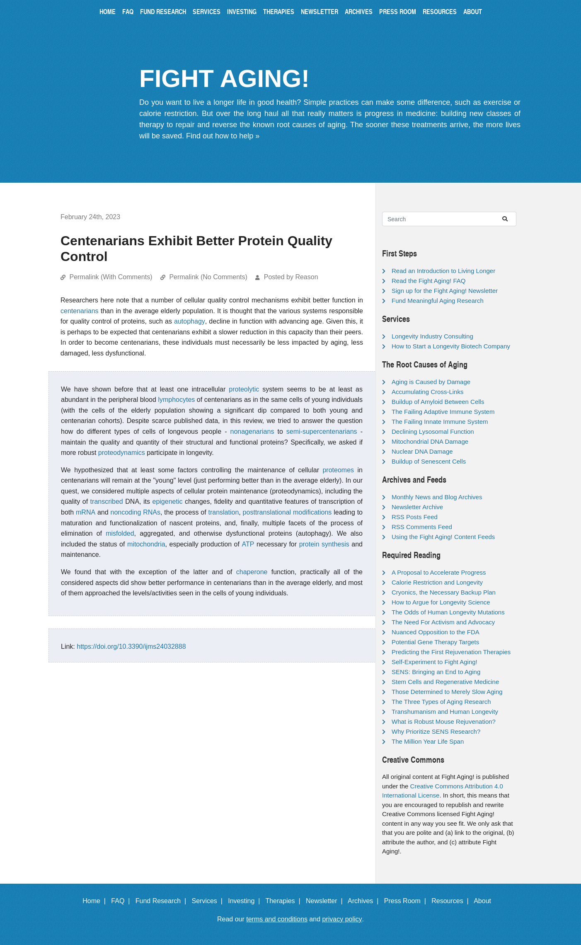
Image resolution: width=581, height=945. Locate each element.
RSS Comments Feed (422, 526)
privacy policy (342, 919)
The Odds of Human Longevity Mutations (448, 612)
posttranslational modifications (287, 512)
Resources (440, 11)
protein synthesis (324, 544)
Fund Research (163, 11)
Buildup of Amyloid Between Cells (438, 401)
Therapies (278, 11)
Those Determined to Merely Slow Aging (447, 691)
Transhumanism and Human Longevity (445, 711)
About (472, 11)
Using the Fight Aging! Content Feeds (443, 536)
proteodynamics (121, 452)
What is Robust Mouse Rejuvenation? (444, 721)
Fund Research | (163, 900)
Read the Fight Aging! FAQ (428, 280)
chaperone (252, 571)
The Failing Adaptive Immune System (443, 411)
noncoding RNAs (135, 512)
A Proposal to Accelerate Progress (439, 572)
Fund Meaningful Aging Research (438, 300)
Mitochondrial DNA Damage (430, 441)
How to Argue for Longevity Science (441, 602)
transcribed (106, 501)
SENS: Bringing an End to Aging (436, 671)
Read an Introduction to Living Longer (443, 270)
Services (206, 11)
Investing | (246, 900)
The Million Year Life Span (428, 741)
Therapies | (284, 900)
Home (107, 11)
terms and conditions (276, 919)
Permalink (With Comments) (110, 276)
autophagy (189, 321)
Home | (95, 900)
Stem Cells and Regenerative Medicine (445, 681)
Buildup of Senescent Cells (429, 461)
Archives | (365, 900)
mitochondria (146, 544)
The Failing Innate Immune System (440, 421)
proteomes (338, 470)
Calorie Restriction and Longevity (437, 582)
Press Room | (407, 900)
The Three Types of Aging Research (441, 701)
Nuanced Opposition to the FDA (435, 632)
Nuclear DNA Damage (422, 451)
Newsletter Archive (417, 506)
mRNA (85, 512)
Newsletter (319, 11)
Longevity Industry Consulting (432, 336)
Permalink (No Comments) (208, 276)
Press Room (397, 11)
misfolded (120, 533)
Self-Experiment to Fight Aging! (434, 661)
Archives (359, 11)
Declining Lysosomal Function (433, 431)
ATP (248, 544)
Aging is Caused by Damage (431, 381)
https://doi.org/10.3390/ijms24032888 (131, 646)
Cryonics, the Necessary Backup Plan (444, 592)
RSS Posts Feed (415, 516)
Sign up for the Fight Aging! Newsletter (445, 290)
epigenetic (168, 501)
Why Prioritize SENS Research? (436, 731)
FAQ (127, 11)
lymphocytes (176, 399)
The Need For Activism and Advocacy (443, 622)
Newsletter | (326, 900)
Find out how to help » (222, 136)
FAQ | (122, 900)
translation (223, 512)
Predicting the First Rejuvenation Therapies (451, 651)
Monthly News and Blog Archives (437, 496)
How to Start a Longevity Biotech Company (451, 346)
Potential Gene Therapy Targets (435, 641)
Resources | (451, 900)
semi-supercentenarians (321, 431)
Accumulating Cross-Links (427, 391)
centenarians (80, 310)
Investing (242, 11)
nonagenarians (252, 431)
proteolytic (244, 389)
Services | (209, 900)
